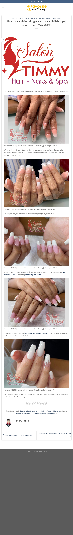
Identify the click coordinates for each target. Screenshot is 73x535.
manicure (37, 413)
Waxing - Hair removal (53, 18)
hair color (31, 413)
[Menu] (3, 7)
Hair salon (34, 18)
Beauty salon (25, 18)
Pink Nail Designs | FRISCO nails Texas (17, 435)
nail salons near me (45, 413)
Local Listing (44, 31)
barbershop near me (22, 413)
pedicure (53, 413)
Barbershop (16, 18)
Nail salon (41, 18)
